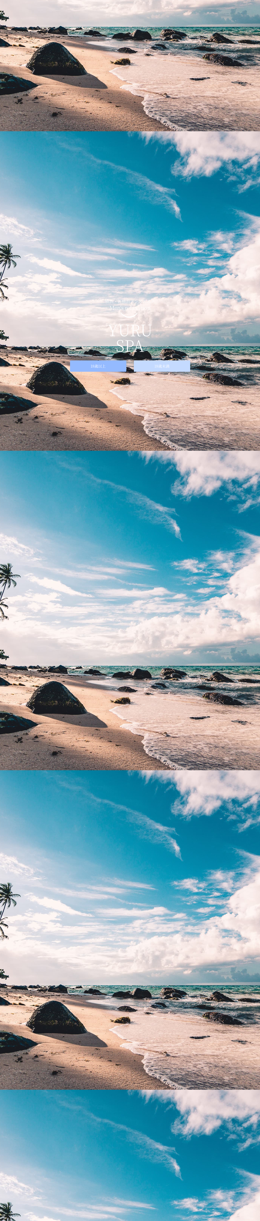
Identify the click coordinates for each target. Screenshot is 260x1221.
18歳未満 (162, 366)
